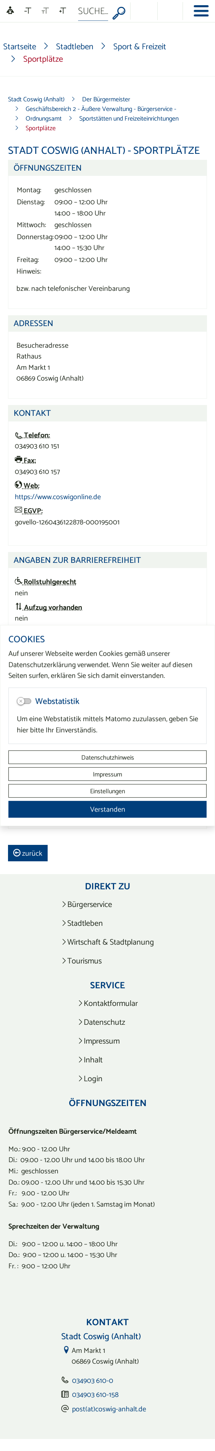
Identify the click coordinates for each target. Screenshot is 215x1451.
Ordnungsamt (44, 118)
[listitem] (107, 904)
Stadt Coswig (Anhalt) (36, 99)
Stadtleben (74, 46)
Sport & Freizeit (139, 46)
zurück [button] (27, 853)
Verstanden (107, 809)
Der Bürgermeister (106, 99)
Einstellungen (107, 791)
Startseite (19, 46)
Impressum (107, 774)
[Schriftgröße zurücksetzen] (45, 10)
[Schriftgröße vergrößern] (63, 10)
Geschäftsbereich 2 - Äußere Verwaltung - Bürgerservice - (101, 108)
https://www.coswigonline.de (58, 496)
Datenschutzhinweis (107, 757)
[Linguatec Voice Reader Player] (10, 11)
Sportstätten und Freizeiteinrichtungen (129, 118)
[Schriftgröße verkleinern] (28, 10)
